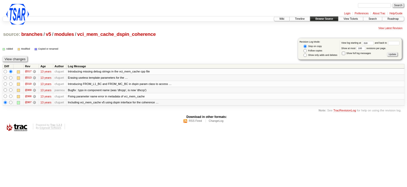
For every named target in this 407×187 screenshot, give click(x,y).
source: (11, 34)
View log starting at (358, 43)
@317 (28, 72)
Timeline (299, 18)
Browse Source (324, 18)
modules (64, 34)
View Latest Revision (390, 28)
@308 (28, 97)
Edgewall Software (50, 128)
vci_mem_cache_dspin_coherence (116, 34)
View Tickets (351, 18)
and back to (387, 43)
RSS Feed (195, 121)
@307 (28, 103)
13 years (45, 71)
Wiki (281, 18)
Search (373, 18)
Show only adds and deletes (320, 55)
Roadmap (393, 18)
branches (32, 34)
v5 (48, 34)
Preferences (362, 13)
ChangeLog (216, 121)
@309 (28, 90)
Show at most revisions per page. (363, 48)
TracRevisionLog (344, 110)
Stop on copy (312, 46)
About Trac (379, 13)
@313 (28, 78)
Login (347, 13)
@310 (28, 84)
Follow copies (312, 50)
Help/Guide (395, 13)
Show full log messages (356, 53)
